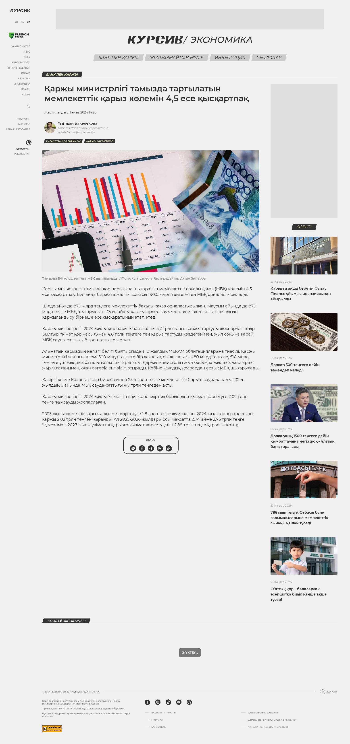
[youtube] (178, 702)
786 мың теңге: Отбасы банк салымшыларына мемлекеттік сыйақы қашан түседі (299, 517)
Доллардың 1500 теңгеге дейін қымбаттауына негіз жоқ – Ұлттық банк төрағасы (302, 441)
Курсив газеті (21, 62)
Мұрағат (157, 720)
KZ (28, 22)
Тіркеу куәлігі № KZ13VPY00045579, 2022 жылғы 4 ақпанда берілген (83, 708)
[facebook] (147, 702)
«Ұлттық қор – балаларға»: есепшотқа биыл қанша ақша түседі (299, 594)
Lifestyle (24, 78)
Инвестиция (230, 57)
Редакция (23, 118)
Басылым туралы (163, 712)
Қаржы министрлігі (100, 141)
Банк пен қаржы (118, 57)
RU (16, 22)
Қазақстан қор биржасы (63, 141)
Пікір (27, 57)
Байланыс (158, 727)
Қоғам (25, 73)
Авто (27, 51)
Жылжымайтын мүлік (176, 57)
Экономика (22, 83)
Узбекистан (22, 154)
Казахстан (23, 149)
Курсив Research (18, 67)
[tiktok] (168, 702)
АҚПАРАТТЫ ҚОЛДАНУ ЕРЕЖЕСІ (268, 727)
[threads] (189, 702)
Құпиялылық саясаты (263, 712)
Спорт (26, 94)
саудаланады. (218, 379)
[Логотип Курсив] (20, 10)
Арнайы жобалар (18, 129)
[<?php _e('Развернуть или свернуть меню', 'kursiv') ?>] (28, 143)
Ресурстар (269, 57)
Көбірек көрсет (189, 653)
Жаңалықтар (21, 46)
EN (22, 22)
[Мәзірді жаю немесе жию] (28, 107)
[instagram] (157, 702)
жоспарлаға (89, 402)
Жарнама (23, 124)
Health (25, 89)
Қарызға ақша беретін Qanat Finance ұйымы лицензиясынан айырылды (301, 293)
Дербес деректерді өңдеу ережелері (272, 720)
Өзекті (304, 227)
